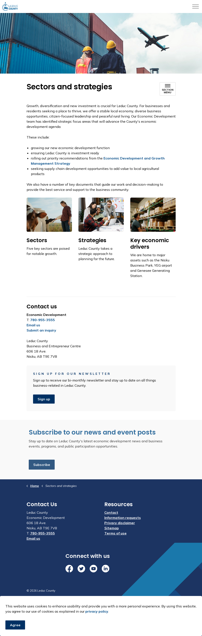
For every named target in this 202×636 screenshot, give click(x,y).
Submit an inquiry (41, 330)
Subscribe (41, 464)
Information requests (122, 517)
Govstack (47, 603)
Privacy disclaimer (119, 523)
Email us (33, 325)
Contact (111, 512)
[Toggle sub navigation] (168, 89)
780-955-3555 (42, 320)
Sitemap (111, 528)
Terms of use (115, 533)
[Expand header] (195, 6)
